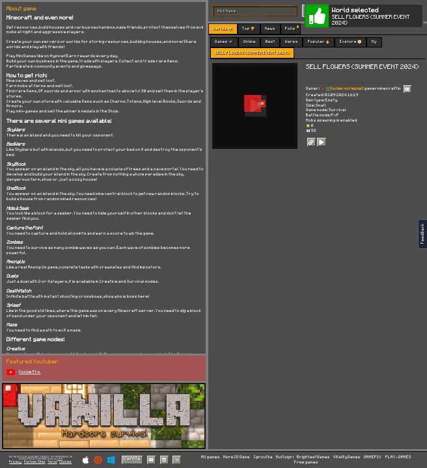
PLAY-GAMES (398, 457)
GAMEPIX (372, 457)
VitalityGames (347, 457)
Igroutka (263, 457)
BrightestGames (313, 457)
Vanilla (132, 459)
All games (210, 457)
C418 (59, 459)
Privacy (15, 462)
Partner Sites (35, 462)
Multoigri (285, 457)
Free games (306, 462)
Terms (52, 462)
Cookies (65, 462)
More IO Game (236, 457)
